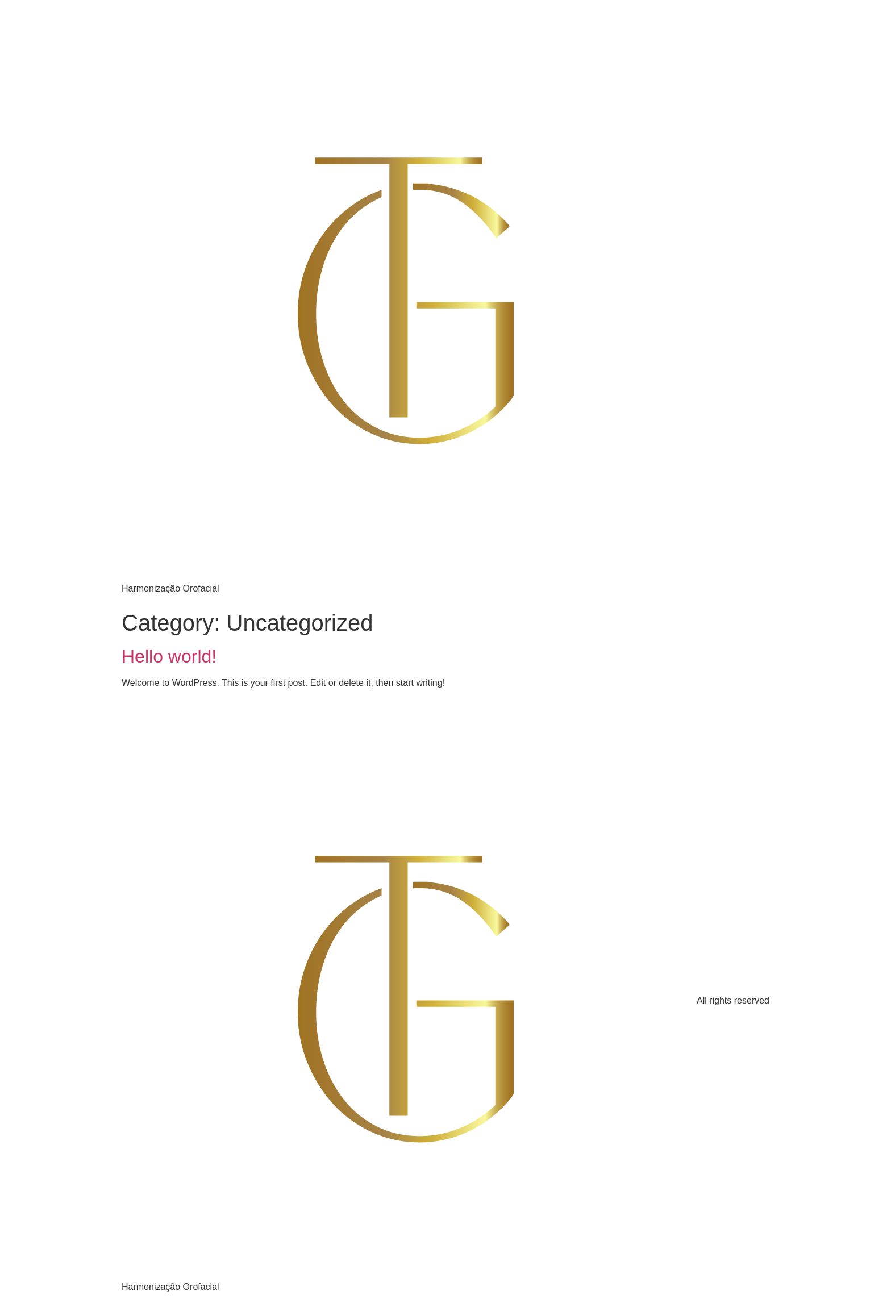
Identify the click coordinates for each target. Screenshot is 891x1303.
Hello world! (169, 656)
